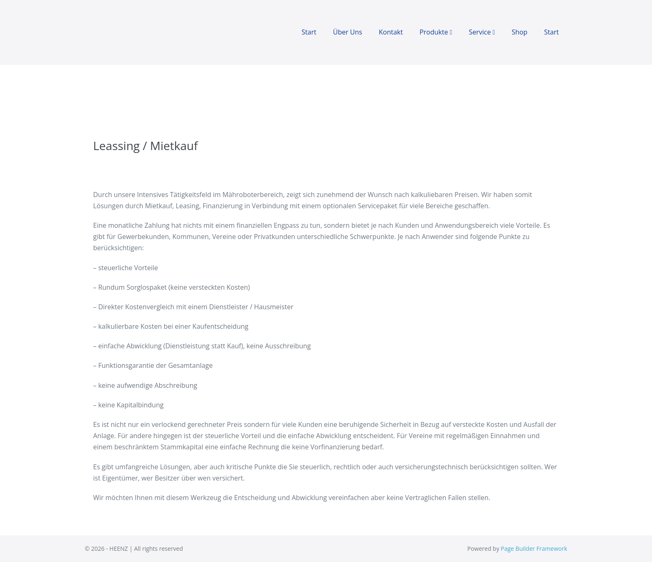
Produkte (436, 32)
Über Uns (347, 32)
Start (308, 32)
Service (482, 32)
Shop (519, 32)
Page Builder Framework (534, 548)
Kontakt (391, 32)
